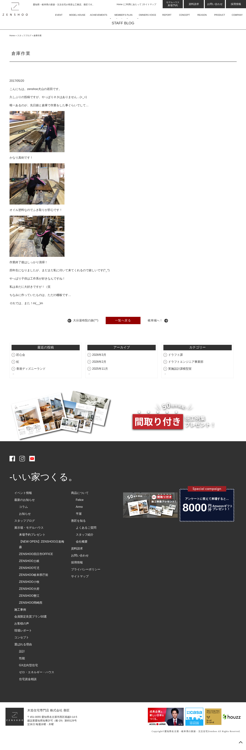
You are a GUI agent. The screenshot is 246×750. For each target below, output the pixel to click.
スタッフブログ (24, 44)
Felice (80, 508)
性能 (22, 667)
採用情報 (236, 4)
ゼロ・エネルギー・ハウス (36, 680)
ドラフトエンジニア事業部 (185, 370)
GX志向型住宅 (28, 674)
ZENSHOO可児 (29, 576)
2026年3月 (99, 363)
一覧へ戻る (123, 329)
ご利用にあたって (133, 4)
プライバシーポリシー (85, 578)
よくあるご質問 (86, 536)
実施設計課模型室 (180, 377)
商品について (80, 501)
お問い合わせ (215, 4)
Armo (79, 515)
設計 (22, 660)
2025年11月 (100, 377)
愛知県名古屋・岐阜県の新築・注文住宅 (186, 740)
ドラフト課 (175, 363)
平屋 (79, 522)
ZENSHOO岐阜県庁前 (33, 583)
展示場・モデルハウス (29, 536)
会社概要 (82, 550)
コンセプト (21, 646)
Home (120, 4)
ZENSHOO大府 (29, 597)
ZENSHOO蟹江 (29, 604)
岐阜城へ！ (155, 329)
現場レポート (23, 639)
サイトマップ (149, 4)
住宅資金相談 (28, 687)
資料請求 (194, 4)
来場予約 (173, 4)
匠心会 (20, 363)
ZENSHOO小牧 (29, 590)
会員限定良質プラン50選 (30, 625)
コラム (23, 515)
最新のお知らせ (24, 508)
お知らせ (25, 522)
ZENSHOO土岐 (29, 569)
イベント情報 (23, 501)
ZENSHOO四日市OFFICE (36, 562)
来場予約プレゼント (32, 543)
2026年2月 (99, 370)
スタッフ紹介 (84, 543)
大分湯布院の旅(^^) (85, 329)
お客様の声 (21, 632)
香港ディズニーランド (31, 377)
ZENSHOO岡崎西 (30, 611)
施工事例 (20, 618)
